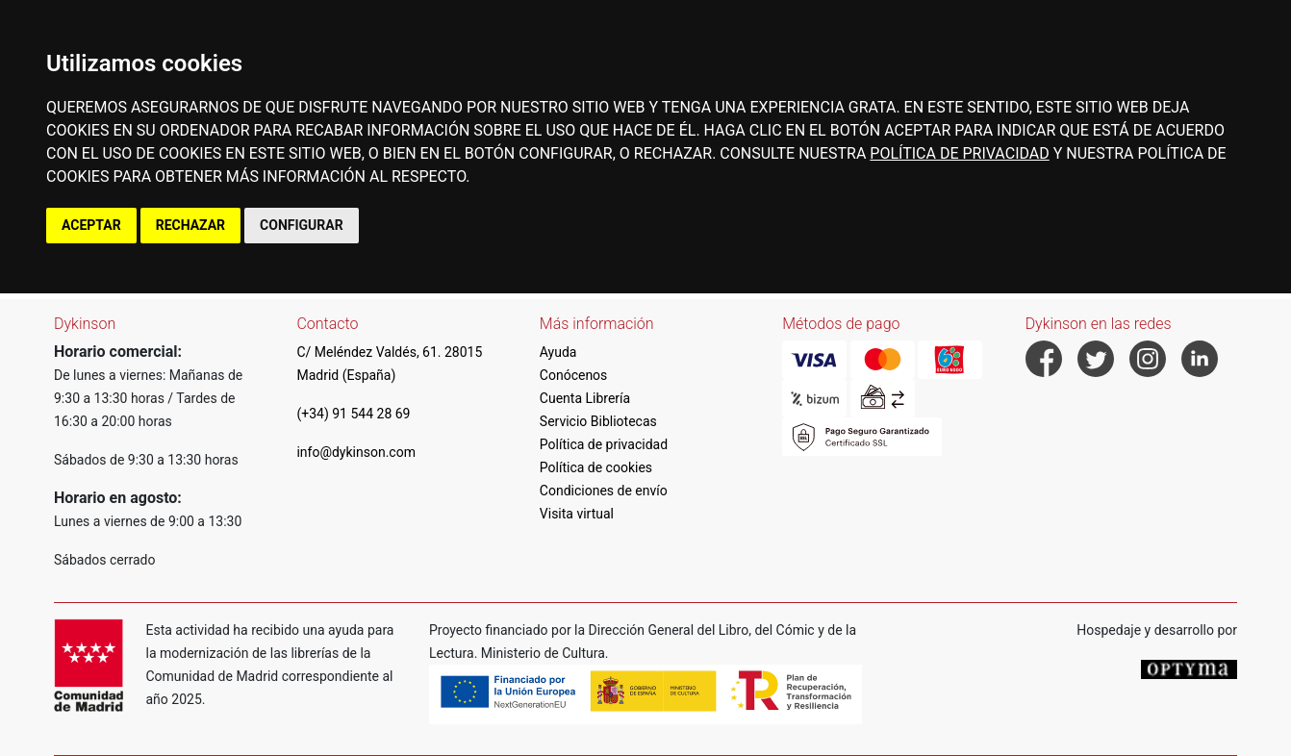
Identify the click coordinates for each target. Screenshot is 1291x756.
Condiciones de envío (604, 490)
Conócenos (574, 375)
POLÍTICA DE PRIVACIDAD (959, 153)
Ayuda (558, 352)
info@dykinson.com (356, 452)
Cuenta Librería (585, 398)
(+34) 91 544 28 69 (353, 413)
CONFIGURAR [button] (301, 225)
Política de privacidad (604, 444)
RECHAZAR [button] (190, 225)
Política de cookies (596, 467)
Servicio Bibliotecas (598, 421)
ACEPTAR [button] (91, 225)
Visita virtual (577, 513)
